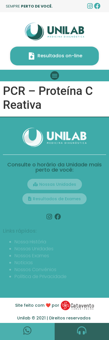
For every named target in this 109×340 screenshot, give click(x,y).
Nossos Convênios (35, 269)
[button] (54, 75)
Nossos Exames (32, 255)
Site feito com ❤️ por (37, 305)
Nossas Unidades (34, 248)
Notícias (24, 262)
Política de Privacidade (41, 276)
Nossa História (30, 241)
